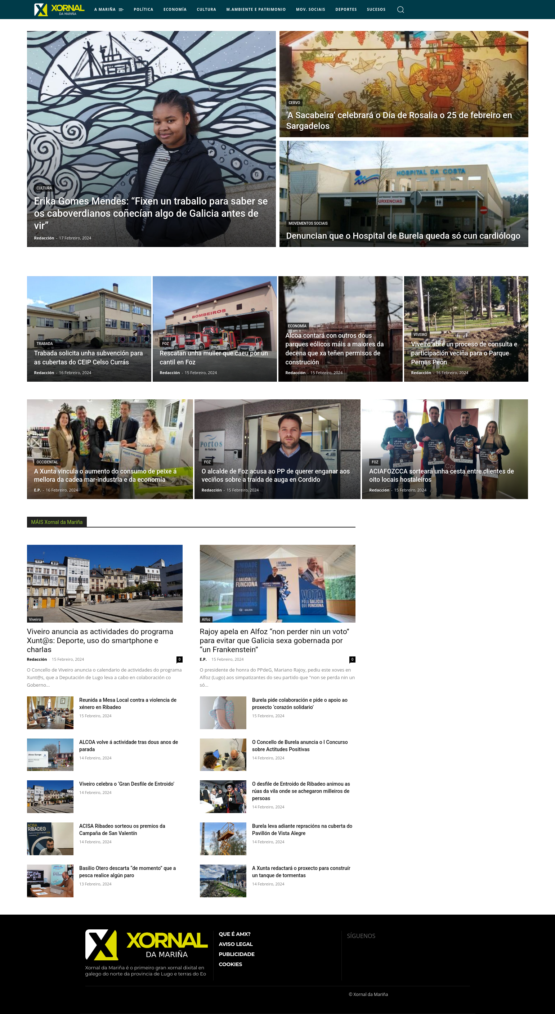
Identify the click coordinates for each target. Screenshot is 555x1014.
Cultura (44, 188)
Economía (297, 326)
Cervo (294, 103)
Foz (165, 344)
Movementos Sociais (308, 223)
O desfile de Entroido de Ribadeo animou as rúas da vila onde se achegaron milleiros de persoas (301, 791)
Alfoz (206, 619)
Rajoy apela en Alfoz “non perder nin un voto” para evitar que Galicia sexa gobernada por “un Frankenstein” (274, 640)
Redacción (37, 659)
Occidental (47, 462)
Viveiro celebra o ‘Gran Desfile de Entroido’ (126, 784)
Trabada (45, 344)
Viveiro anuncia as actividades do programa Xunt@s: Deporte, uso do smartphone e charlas (100, 640)
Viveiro (420, 335)
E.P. (203, 659)
